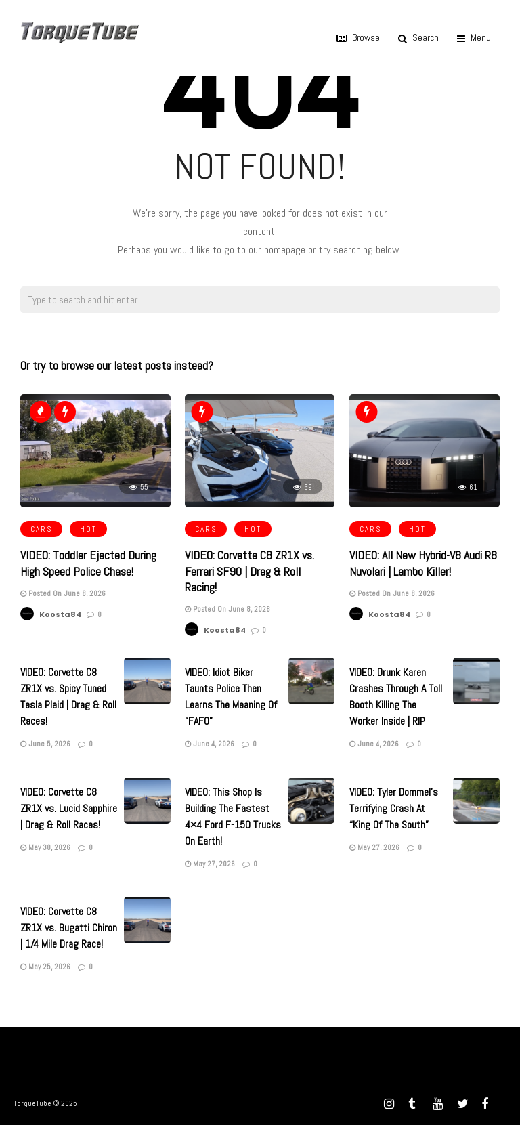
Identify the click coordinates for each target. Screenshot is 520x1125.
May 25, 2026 (45, 966)
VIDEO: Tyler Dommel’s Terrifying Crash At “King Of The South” (393, 808)
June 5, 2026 (45, 743)
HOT (88, 529)
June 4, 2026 (209, 743)
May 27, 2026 (210, 863)
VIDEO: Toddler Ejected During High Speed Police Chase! (88, 562)
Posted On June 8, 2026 (63, 593)
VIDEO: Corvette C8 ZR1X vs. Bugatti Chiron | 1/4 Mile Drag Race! (68, 927)
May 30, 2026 (45, 847)
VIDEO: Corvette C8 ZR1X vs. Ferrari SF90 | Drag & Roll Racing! (249, 571)
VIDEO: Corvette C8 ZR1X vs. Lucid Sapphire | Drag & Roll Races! (68, 808)
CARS (41, 529)
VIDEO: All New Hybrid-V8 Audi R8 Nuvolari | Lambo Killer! (423, 562)
